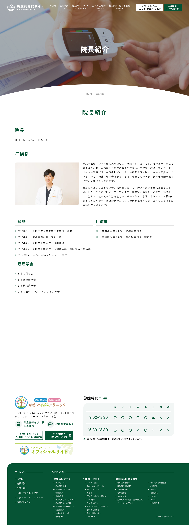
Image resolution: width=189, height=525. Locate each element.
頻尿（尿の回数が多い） (96, 486)
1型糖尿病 (59, 492)
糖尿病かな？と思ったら (65, 499)
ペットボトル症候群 (125, 503)
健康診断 (59, 516)
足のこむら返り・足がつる (97, 506)
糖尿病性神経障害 (124, 486)
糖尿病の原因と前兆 (63, 489)
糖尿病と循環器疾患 (158, 482)
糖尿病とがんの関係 (63, 503)
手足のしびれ (92, 503)
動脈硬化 (154, 492)
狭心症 (153, 489)
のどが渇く (91, 499)
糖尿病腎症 (121, 492)
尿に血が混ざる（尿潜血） (97, 496)
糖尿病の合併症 (123, 482)
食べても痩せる (93, 509)
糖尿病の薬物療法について (66, 506)
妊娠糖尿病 (60, 509)
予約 (177, 9)
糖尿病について (80, 7)
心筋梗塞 (154, 486)
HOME (53, 5)
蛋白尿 (89, 492)
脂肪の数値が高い (94, 513)
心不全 (153, 496)
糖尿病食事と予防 (63, 513)
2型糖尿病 (59, 496)
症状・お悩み (99, 7)
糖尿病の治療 (61, 486)
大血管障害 (121, 496)
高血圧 (153, 499)
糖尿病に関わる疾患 (119, 7)
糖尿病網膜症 (122, 489)
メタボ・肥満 (92, 482)
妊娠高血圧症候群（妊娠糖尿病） (130, 499)
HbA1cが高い (92, 516)
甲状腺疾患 (154, 503)
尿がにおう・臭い (94, 489)
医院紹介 (64, 7)
